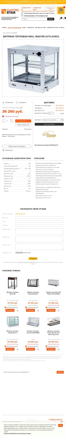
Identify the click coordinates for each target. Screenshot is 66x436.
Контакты (61, 27)
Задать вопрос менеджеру (17, 146)
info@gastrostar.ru (30, 16)
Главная (4, 27)
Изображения (6, 253)
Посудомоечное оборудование (32, 397)
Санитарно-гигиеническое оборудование (51, 391)
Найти (60, 372)
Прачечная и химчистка (50, 404)
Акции (24, 27)
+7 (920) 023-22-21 (37, 8)
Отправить (33, 258)
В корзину (23, 121)
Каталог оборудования (14, 27)
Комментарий (6, 229)
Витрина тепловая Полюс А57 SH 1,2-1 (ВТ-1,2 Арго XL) (53, 332)
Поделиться (9, 150)
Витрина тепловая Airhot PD (12, 293)
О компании (30, 27)
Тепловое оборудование (30, 382)
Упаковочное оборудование (52, 388)
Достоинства (6, 245)
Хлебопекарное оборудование (53, 382)
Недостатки (5, 237)
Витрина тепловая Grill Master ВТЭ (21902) (53, 293)
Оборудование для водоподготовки (49, 385)
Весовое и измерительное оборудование (51, 398)
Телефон (5, 225)
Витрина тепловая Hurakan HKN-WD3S (33, 332)
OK (60, 425)
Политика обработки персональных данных (17, 433)
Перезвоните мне (51, 8)
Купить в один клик (23, 125)
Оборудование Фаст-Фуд (30, 400)
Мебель (45, 395)
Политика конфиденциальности (12, 396)
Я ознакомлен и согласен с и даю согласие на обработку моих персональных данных (33, 263)
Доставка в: (38, 120)
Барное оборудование (30, 402)
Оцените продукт (7, 214)
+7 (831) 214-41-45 (26, 8)
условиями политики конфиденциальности (27, 262)
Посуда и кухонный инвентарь (52, 401)
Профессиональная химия (51, 410)
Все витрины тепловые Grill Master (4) (46, 145)
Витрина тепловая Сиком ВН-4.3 (12, 332)
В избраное (22, 102)
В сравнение (9, 102)
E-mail (4, 221)
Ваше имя (5, 217)
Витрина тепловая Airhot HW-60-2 (33, 293)
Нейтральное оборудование (31, 391)
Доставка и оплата (40, 27)
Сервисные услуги (52, 27)
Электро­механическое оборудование (30, 394)
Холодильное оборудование (32, 384)
